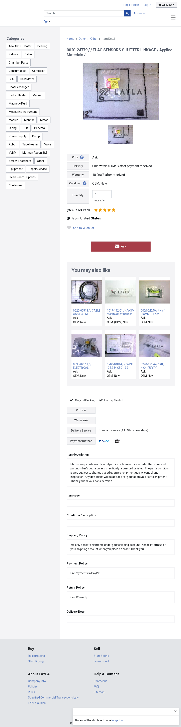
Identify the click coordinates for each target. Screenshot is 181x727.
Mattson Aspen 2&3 (34, 152)
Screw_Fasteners (20, 160)
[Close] (175, 711)
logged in (154, 720)
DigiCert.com (90, 714)
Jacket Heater (18, 95)
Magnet (37, 95)
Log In (147, 4)
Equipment (16, 169)
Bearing (42, 46)
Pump (36, 136)
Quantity (77, 195)
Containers (16, 185)
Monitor (29, 120)
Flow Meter (27, 79)
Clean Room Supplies (22, 177)
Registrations (36, 655)
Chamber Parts (18, 62)
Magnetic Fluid (18, 103)
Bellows (14, 54)
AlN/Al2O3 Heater (20, 46)
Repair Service (38, 169)
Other (40, 160)
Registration (131, 4)
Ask (120, 246)
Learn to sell (101, 660)
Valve (47, 144)
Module (13, 120)
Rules (31, 691)
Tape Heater (30, 144)
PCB (25, 128)
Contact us (100, 680)
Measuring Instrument (23, 111)
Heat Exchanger (19, 87)
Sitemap (99, 691)
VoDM (12, 152)
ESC (11, 79)
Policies (33, 686)
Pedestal (39, 128)
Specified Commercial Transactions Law (53, 697)
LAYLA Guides (37, 702)
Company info (37, 680)
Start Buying (36, 660)
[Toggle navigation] (173, 17)
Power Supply (17, 136)
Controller (38, 70)
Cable (28, 54)
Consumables (17, 70)
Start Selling (101, 655)
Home (70, 38)
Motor (44, 120)
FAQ (96, 686)
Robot (12, 144)
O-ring (13, 128)
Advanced (140, 13)
